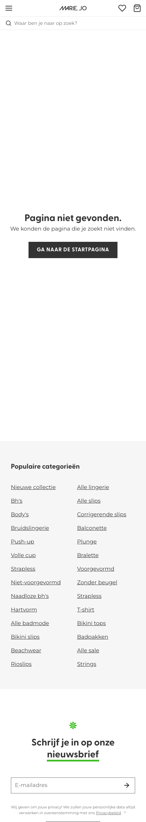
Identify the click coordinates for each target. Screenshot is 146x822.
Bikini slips (25, 637)
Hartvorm (24, 610)
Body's (20, 514)
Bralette (87, 555)
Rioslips (21, 664)
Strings (86, 664)
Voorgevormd (95, 569)
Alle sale (88, 651)
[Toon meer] (125, 813)
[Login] (122, 8)
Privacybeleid (108, 812)
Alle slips (89, 501)
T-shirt (85, 610)
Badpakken (92, 637)
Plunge (87, 542)
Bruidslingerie (30, 528)
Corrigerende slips (101, 514)
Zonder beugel (97, 583)
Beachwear (26, 651)
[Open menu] (8, 8)
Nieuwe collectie (33, 487)
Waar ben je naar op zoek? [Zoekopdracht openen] (41, 23)
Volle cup (23, 555)
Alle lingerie (93, 487)
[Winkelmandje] (137, 8)
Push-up (22, 542)
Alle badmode (30, 623)
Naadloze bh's (30, 596)
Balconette (92, 528)
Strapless (23, 569)
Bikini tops (91, 623)
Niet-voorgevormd (36, 583)
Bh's (16, 501)
